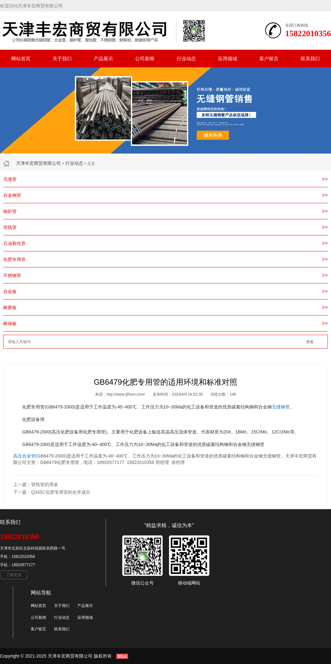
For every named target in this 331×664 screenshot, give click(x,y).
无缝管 (10, 179)
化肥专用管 (14, 259)
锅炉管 (10, 211)
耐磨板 (10, 307)
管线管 (10, 227)
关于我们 (62, 58)
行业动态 (186, 58)
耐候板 (10, 323)
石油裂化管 (14, 243)
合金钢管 (12, 195)
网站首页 (20, 58)
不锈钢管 (12, 275)
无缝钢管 (281, 406)
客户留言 (269, 58)
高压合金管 (24, 455)
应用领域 (227, 58)
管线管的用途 (44, 484)
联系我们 (310, 58)
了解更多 (13, 575)
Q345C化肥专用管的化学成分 (60, 492)
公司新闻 (144, 58)
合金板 (10, 291)
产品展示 (103, 58)
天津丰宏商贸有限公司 (38, 163)
